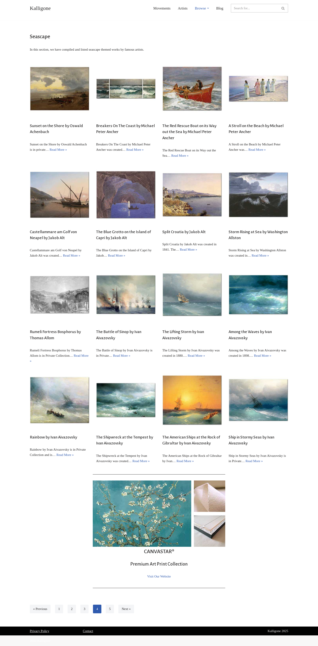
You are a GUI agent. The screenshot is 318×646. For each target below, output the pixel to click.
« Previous (40, 609)
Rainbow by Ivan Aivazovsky (53, 437)
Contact (88, 631)
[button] (208, 8)
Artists (182, 8)
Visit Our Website (159, 576)
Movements (161, 8)
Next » (126, 609)
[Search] (254, 8)
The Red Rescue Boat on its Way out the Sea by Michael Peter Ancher (189, 132)
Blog (219, 8)
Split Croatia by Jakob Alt (184, 232)
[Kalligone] (40, 8)
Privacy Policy (39, 631)
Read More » (58, 149)
